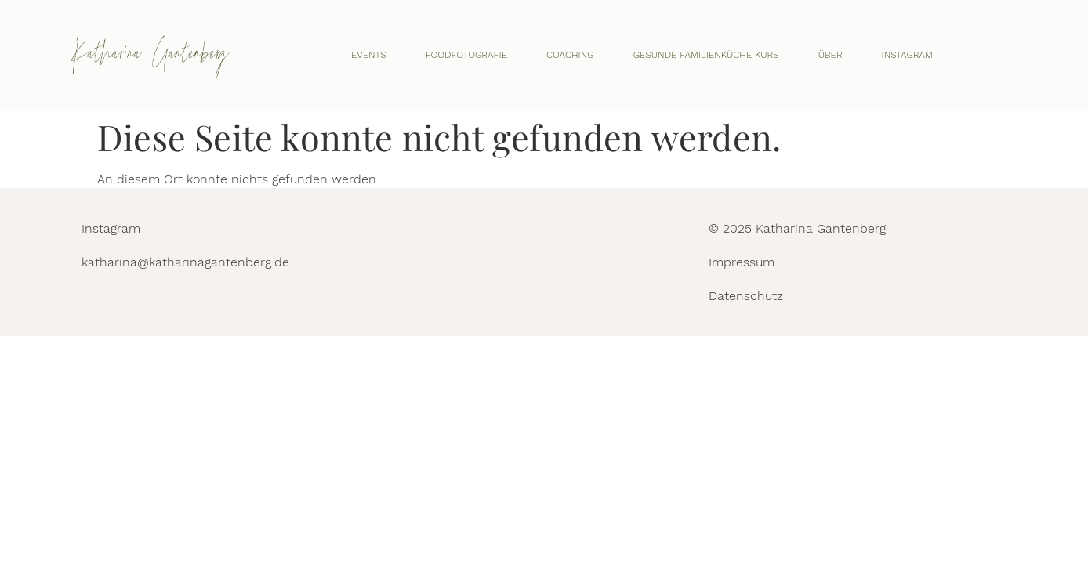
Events (368, 54)
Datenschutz (746, 295)
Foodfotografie (466, 54)
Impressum (741, 262)
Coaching (570, 54)
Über (830, 54)
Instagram (907, 54)
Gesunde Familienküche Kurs (706, 54)
